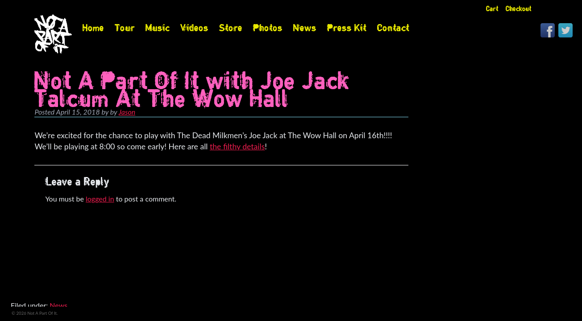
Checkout (519, 8)
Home (93, 27)
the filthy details (237, 146)
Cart (492, 8)
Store (230, 27)
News (304, 27)
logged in (100, 198)
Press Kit (346, 27)
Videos (194, 27)
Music (158, 27)
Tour (125, 27)
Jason (127, 111)
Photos (268, 27)
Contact (393, 27)
